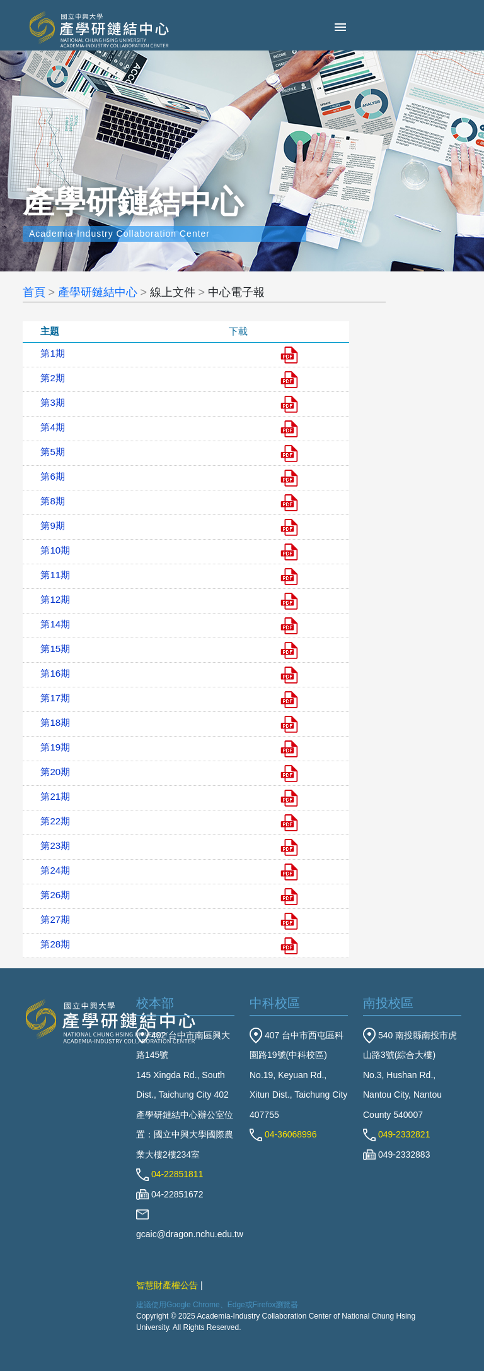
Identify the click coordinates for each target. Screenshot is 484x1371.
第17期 (55, 697)
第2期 (52, 377)
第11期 (55, 574)
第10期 (55, 550)
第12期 (55, 599)
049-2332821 (396, 1134)
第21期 (55, 796)
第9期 (52, 525)
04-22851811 (169, 1174)
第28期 (55, 944)
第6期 (52, 476)
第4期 (52, 427)
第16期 (55, 673)
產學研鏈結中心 (97, 292)
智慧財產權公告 (167, 1285)
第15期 (55, 648)
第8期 (52, 501)
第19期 (55, 747)
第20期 (55, 771)
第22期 (55, 821)
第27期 (55, 919)
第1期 (52, 353)
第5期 (52, 451)
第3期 (52, 402)
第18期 (55, 722)
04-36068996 (283, 1134)
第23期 (55, 845)
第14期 (55, 624)
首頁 (34, 292)
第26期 (55, 894)
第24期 (55, 870)
